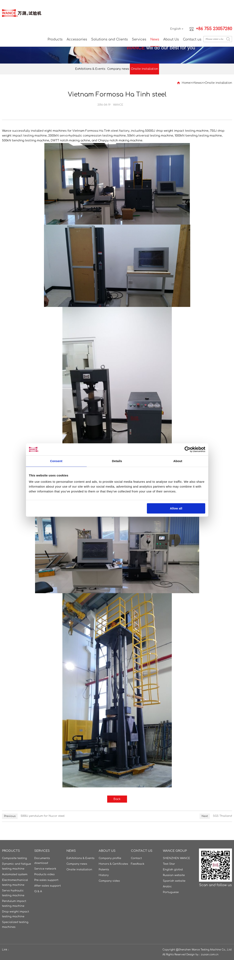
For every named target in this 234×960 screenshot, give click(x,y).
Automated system (14, 874)
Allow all (176, 508)
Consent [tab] (56, 461)
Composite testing (14, 858)
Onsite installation (144, 68)
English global (173, 869)
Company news (118, 68)
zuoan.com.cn (209, 954)
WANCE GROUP (175, 851)
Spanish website (174, 880)
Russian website (174, 875)
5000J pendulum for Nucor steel (43, 816)
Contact (136, 858)
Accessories (77, 39)
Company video (109, 880)
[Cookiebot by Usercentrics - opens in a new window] (187, 449)
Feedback (137, 863)
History (104, 875)
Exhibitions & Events (90, 68)
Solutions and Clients (109, 39)
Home (186, 82)
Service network (45, 868)
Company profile (110, 858)
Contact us (192, 39)
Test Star (169, 863)
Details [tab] (117, 461)
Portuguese (171, 892)
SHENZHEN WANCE (176, 858)
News (154, 39)
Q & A (38, 891)
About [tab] (177, 461)
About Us (171, 39)
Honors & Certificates (113, 863)
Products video (44, 874)
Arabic (167, 886)
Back (117, 799)
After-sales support (47, 885)
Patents (104, 869)
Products (55, 39)
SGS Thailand (222, 816)
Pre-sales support (46, 880)
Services (139, 39)
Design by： (193, 954)
